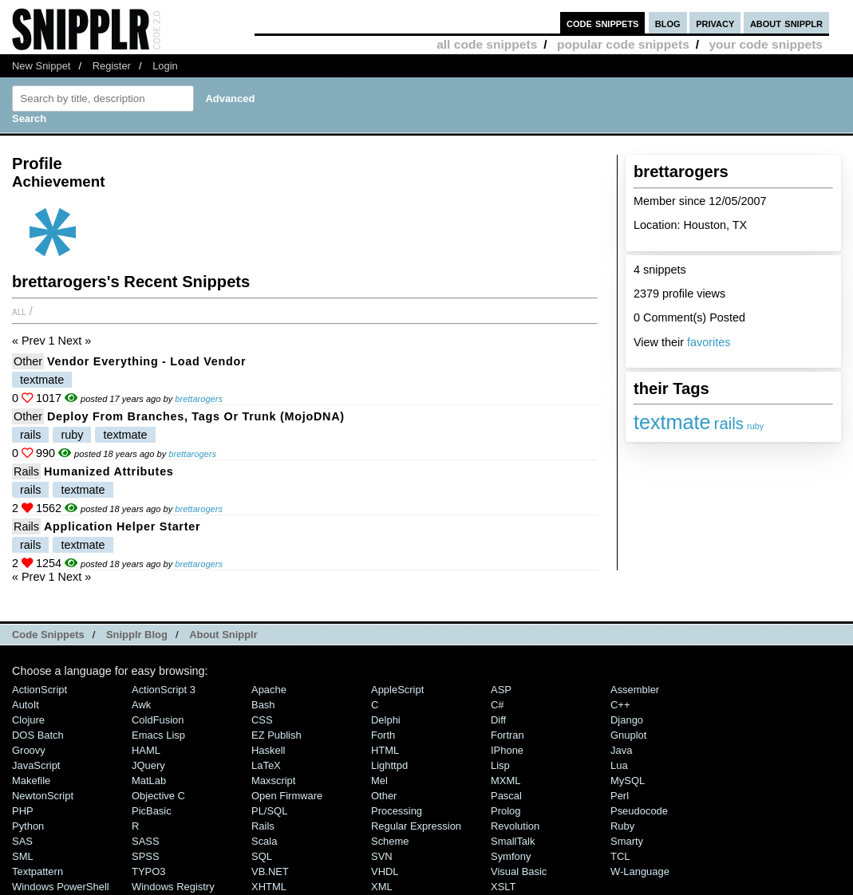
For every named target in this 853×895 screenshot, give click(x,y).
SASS (146, 841)
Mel (379, 781)
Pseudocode (639, 811)
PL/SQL (269, 811)
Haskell (268, 750)
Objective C (158, 796)
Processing (396, 811)
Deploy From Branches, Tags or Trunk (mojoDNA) (196, 416)
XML (382, 887)
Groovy (28, 750)
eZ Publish (276, 735)
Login (165, 66)
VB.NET (270, 871)
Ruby (622, 826)
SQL (261, 856)
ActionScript (39, 690)
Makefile (31, 781)
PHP (23, 811)
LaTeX (266, 765)
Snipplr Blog (137, 635)
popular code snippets (623, 44)
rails (729, 423)
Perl (619, 796)
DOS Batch (38, 735)
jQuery (148, 765)
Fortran (507, 735)
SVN (382, 856)
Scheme (390, 841)
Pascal (506, 796)
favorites (708, 342)
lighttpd (389, 765)
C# (497, 705)
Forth (383, 735)
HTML (385, 750)
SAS (22, 841)
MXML (505, 781)
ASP (501, 690)
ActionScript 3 (163, 690)
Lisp (500, 765)
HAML (146, 750)
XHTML (268, 887)
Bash (263, 705)
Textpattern (37, 871)
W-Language (639, 871)
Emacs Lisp (158, 735)
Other (28, 361)
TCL (620, 856)
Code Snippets (48, 635)
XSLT (503, 887)
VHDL (385, 871)
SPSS (146, 856)
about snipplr (786, 23)
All (19, 311)
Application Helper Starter (122, 526)
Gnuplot (628, 735)
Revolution (515, 826)
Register (112, 66)
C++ (620, 705)
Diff (498, 720)
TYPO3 (148, 871)
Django (626, 720)
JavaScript (36, 765)
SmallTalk (513, 841)
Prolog (505, 811)
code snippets (603, 23)
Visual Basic (519, 871)
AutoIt (25, 705)
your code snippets (766, 44)
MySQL (627, 781)
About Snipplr (223, 635)
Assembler (634, 690)
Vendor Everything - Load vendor (146, 361)
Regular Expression (416, 826)
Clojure (28, 720)
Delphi (386, 720)
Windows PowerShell (60, 887)
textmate (672, 422)
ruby (755, 426)
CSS (262, 720)
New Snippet (41, 66)
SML (23, 856)
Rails (26, 471)
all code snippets (486, 44)
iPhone (507, 750)
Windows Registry (173, 887)
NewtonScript (42, 796)
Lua (619, 765)
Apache (268, 690)
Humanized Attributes (109, 471)
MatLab (149, 781)
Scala (264, 841)
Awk (141, 705)
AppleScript (397, 690)
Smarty (626, 841)
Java (621, 750)
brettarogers (199, 399)
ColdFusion (158, 720)
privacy (715, 23)
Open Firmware (286, 796)
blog (668, 23)
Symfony (511, 856)
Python (28, 826)
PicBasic (152, 811)
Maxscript (273, 781)
